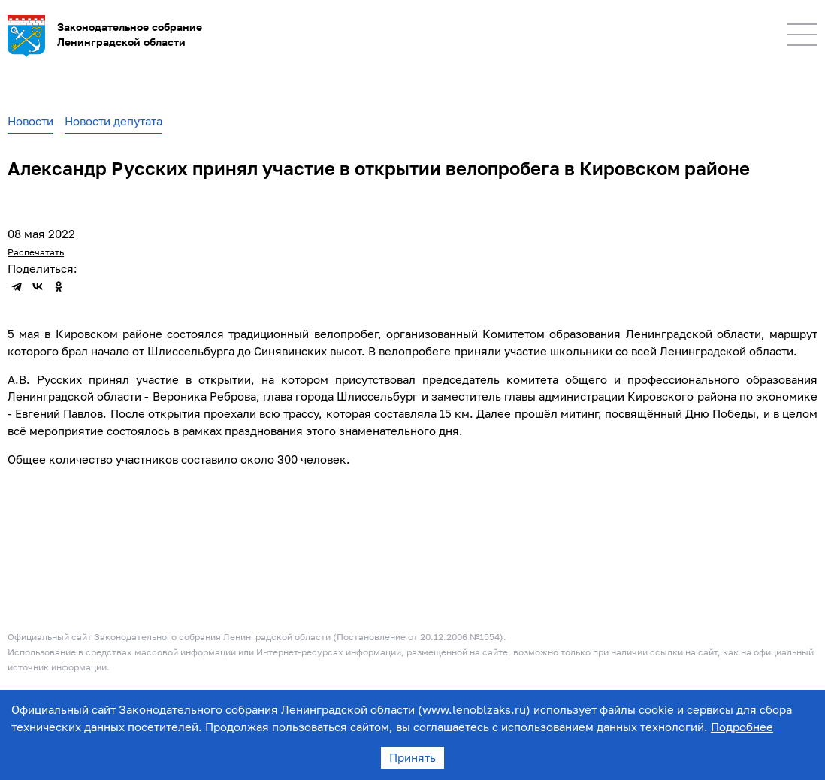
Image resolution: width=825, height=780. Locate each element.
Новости (30, 121)
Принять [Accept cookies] (412, 757)
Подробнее (742, 726)
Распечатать (36, 252)
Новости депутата (113, 121)
